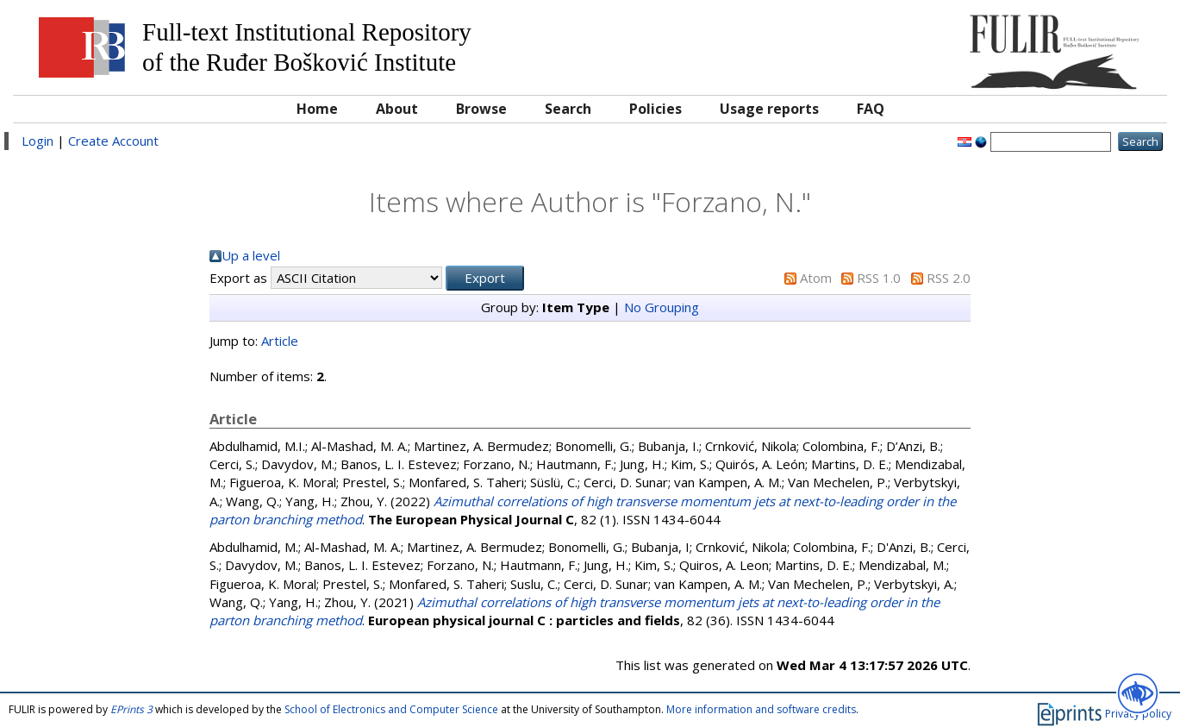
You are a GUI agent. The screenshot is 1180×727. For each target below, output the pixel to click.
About (397, 108)
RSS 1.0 (879, 277)
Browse (481, 108)
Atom (816, 277)
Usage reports (769, 108)
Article (279, 340)
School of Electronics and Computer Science (391, 709)
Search (568, 108)
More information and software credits (761, 709)
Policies (655, 108)
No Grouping (661, 307)
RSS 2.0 (949, 277)
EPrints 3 (131, 709)
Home (317, 108)
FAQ (870, 108)
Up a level (251, 255)
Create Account (113, 140)
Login (37, 140)
